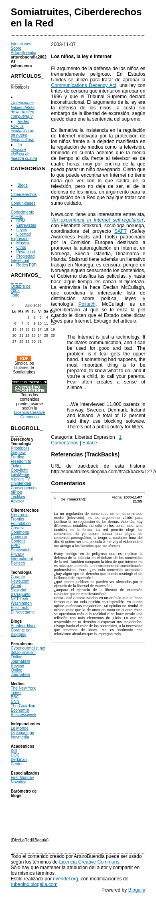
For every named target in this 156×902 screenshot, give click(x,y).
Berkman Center (19, 761)
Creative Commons (20, 530)
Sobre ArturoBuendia (23, 50)
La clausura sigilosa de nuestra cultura (24, 152)
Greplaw (18, 452)
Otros (21, 247)
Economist (20, 710)
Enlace (89, 443)
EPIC (15, 545)
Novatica (18, 782)
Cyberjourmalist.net (28, 648)
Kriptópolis (20, 448)
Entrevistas (26, 225)
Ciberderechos (24, 194)
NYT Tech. (20, 599)
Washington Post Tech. (21, 605)
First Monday (22, 777)
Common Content (19, 539)
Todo (15, 295)
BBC (15, 697)
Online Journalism (20, 672)
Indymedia (20, 737)
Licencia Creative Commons (29, 414)
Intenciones (21, 44)
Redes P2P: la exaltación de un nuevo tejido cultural (22, 130)
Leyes (21, 230)
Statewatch (20, 550)
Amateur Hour (23, 626)
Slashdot (18, 590)
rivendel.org (65, 879)
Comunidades (23, 203)
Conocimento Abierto (22, 214)
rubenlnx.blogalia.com (34, 884)
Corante (18, 577)
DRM (21, 221)
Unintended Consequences (24, 485)
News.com (20, 581)
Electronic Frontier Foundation (21, 519)
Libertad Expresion (21, 236)
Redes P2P (26, 265)
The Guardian (23, 706)
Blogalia (137, 890)
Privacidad (25, 252)
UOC (15, 755)
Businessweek (23, 714)
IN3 (14, 751)
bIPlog (16, 492)
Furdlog (17, 457)
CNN (15, 701)
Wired (16, 585)
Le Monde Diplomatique (22, 730)
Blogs (23, 185)
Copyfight (19, 470)
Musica (22, 243)
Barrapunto (20, 594)
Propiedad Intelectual (23, 258)
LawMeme (20, 474)
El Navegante (23, 612)
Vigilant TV (20, 479)
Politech (18, 563)
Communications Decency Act (83, 85)
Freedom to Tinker (21, 463)
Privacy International (22, 556)
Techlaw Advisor (18, 498)
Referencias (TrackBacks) (85, 454)
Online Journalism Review (20, 661)
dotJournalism (23, 652)
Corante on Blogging (20, 632)
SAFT (120, 231)
